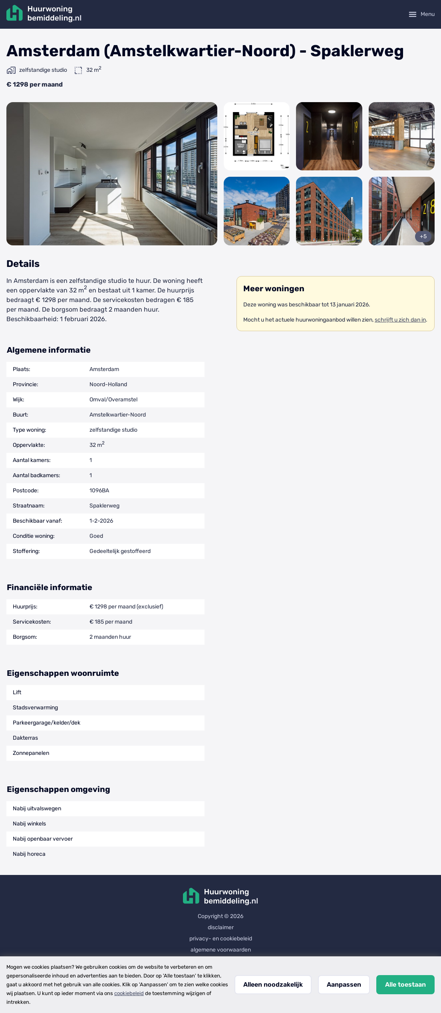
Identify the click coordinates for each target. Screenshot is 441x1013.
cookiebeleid (129, 993)
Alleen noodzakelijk (273, 984)
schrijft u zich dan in (400, 319)
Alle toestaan (405, 984)
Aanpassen (344, 984)
